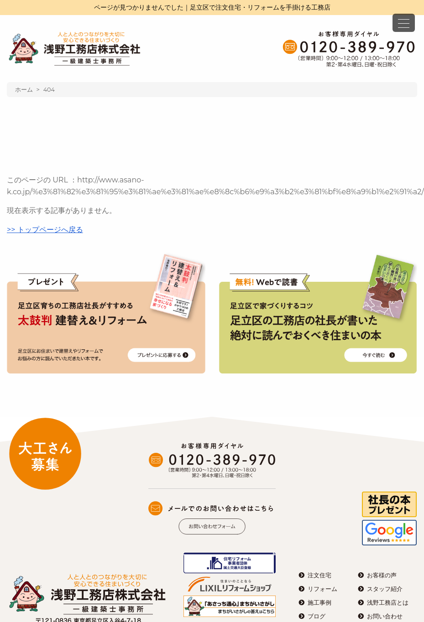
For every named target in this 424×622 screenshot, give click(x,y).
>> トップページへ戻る (45, 229)
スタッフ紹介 (385, 589)
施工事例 (319, 602)
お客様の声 (382, 575)
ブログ (316, 616)
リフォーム (322, 589)
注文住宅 (319, 575)
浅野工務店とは (387, 602)
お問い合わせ (385, 616)
